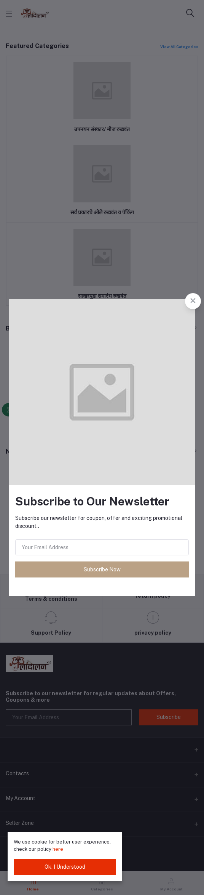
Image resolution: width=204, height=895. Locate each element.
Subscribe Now (102, 569)
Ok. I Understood (65, 867)
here (58, 849)
